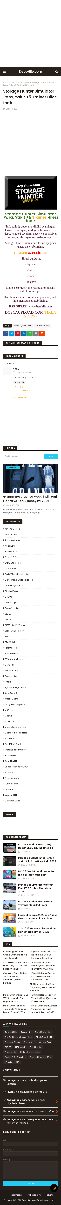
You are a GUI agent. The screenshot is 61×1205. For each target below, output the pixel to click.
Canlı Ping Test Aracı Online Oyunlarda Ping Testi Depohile (15, 955)
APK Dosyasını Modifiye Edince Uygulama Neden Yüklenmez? (43, 987)
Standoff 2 (10, 772)
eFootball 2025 (12, 800)
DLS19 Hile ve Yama (15, 625)
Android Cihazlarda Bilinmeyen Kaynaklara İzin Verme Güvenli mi (43, 965)
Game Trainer (22, 82)
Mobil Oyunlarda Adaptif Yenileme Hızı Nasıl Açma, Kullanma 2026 (44, 1009)
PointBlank (10, 738)
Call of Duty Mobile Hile (17, 574)
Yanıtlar (19, 387)
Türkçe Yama (12, 783)
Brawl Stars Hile (13, 562)
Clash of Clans (12, 591)
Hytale (8, 681)
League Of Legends (15, 704)
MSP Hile (9, 710)
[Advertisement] (30, 33)
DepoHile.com (30, 71)
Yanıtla (17, 382)
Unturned (9, 789)
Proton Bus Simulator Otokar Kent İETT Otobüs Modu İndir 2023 (35, 888)
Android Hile (11, 534)
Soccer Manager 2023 (41, 1057)
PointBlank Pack (13, 744)
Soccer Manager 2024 (16, 766)
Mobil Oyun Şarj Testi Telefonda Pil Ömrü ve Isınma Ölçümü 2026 (15, 1009)
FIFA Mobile (10, 642)
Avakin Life (10, 545)
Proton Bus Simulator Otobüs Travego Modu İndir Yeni (35, 903)
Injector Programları (15, 687)
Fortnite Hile (11, 647)
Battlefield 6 (11, 551)
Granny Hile (11, 676)
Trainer (39, 217)
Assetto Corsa (12, 540)
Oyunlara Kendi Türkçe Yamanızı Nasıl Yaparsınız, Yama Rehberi (15, 978)
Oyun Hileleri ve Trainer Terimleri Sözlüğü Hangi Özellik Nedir (43, 998)
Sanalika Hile (11, 761)
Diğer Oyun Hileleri (22, 325)
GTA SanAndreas (14, 659)
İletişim (49, 1195)
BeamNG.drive (12, 557)
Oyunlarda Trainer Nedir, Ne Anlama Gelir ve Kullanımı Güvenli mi (44, 955)
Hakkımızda (16, 1195)
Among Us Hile (12, 528)
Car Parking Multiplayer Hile (19, 579)
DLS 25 (8, 613)
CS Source (10, 568)
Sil (23, 382)
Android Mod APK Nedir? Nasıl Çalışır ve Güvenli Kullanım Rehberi (16, 965)
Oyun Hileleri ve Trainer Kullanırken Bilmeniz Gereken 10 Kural (43, 976)
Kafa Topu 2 (11, 693)
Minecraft (10, 721)
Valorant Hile (11, 795)
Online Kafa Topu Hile (16, 732)
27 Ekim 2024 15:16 (23, 372)
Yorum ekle (19, 397)
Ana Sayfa (8, 82)
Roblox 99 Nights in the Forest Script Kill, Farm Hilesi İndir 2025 (37, 859)
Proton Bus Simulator (16, 749)
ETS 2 (7, 636)
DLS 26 (8, 619)
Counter (9, 596)
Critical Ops (11, 602)
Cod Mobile (29, 1042)
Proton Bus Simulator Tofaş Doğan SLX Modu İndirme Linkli (36, 846)
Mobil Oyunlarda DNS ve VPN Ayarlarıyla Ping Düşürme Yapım (15, 998)
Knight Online (12, 698)
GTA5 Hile (10, 664)
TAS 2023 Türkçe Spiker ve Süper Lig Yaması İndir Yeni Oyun (37, 930)
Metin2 (8, 715)
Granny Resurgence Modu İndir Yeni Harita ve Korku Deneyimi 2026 (30, 498)
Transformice (12, 778)
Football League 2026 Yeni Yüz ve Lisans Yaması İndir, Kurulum (37, 916)
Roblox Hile (10, 755)
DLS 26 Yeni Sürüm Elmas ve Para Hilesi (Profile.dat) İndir (37, 873)
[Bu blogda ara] (23, 456)
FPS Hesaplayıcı (34, 1195)
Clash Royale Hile (14, 585)
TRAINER (20, 252)
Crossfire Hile (12, 608)
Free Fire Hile (11, 653)
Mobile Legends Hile (15, 727)
